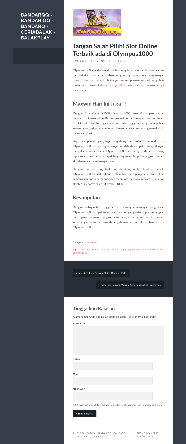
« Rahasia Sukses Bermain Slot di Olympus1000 (101, 273)
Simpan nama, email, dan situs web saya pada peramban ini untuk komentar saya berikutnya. (119, 405)
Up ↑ (150, 436)
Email (77, 374)
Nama (77, 359)
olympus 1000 (150, 249)
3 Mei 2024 (79, 61)
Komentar (80, 323)
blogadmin (97, 61)
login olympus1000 (131, 249)
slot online (91, 242)
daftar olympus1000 (113, 85)
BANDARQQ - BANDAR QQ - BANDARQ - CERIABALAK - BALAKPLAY (38, 26)
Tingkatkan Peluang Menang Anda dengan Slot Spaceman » (130, 284)
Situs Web (79, 389)
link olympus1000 (110, 249)
